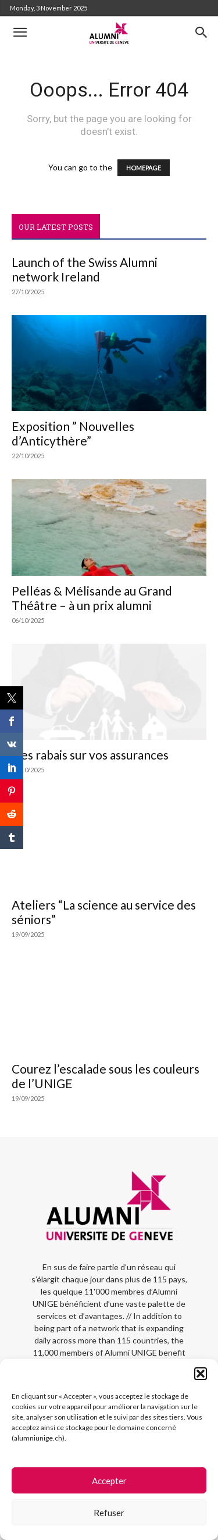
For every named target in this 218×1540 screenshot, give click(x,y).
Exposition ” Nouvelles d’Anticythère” (73, 433)
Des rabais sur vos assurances (90, 754)
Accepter (109, 1480)
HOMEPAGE (143, 168)
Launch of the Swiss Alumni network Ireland (85, 269)
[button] (200, 1373)
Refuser (109, 1512)
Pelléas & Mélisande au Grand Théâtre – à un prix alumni (92, 597)
